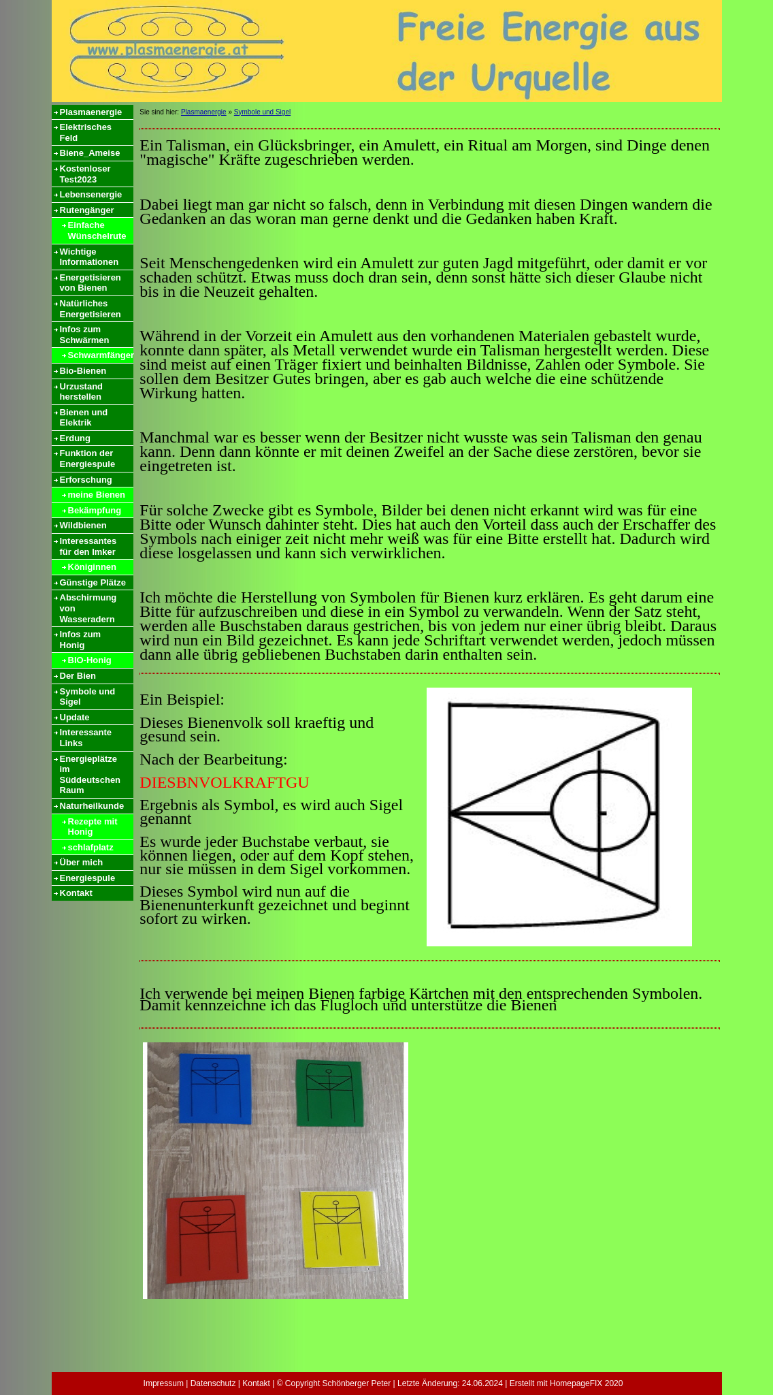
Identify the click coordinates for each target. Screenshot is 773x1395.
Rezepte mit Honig (93, 826)
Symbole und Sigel (88, 696)
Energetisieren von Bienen (90, 282)
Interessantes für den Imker (88, 546)
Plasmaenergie (91, 112)
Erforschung (86, 480)
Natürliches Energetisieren (90, 308)
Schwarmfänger (100, 355)
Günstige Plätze (93, 582)
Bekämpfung (95, 510)
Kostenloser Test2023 (85, 174)
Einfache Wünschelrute (97, 230)
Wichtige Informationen (89, 257)
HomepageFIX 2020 (586, 1383)
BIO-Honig (90, 660)
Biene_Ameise (90, 153)
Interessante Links (86, 737)
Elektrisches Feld (86, 132)
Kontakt (76, 893)
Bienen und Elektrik (84, 417)
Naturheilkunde (92, 806)
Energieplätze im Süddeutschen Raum (90, 775)
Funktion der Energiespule (88, 458)
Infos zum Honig (80, 639)
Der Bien (78, 676)
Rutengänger (87, 210)
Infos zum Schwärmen (85, 334)
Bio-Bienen (83, 371)
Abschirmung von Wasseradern (88, 608)
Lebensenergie (91, 194)
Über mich (81, 862)
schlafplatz (91, 847)
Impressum (164, 1383)
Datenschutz (213, 1383)
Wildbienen (83, 525)
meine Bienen (97, 495)
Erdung (75, 438)
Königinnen (92, 567)
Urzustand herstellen (81, 391)
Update (75, 717)
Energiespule (88, 878)
